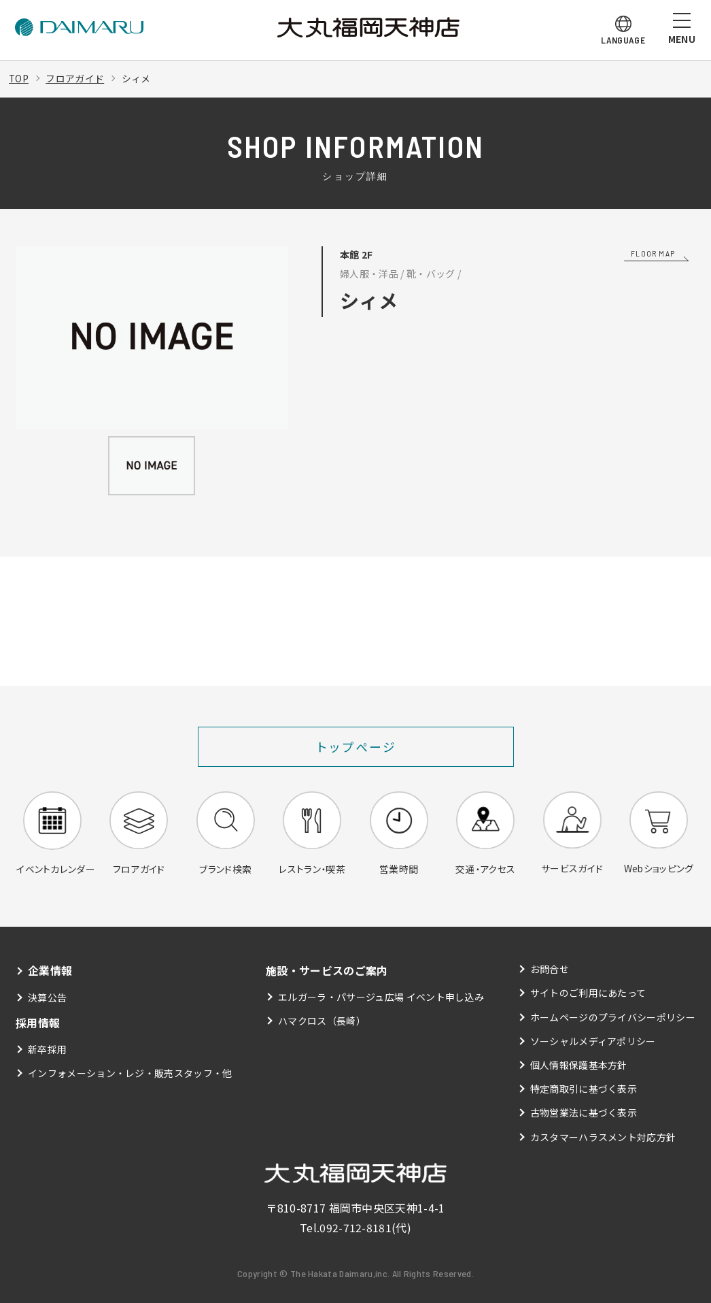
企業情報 (50, 971)
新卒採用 (47, 1049)
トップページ (355, 746)
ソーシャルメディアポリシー (593, 1042)
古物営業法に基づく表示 (584, 1113)
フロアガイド (75, 78)
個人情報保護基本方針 (578, 1065)
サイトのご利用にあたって (588, 993)
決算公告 (47, 997)
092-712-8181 (355, 1228)
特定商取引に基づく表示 (584, 1089)
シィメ (137, 78)
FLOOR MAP (653, 253)
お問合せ (549, 969)
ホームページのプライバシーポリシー (612, 1018)
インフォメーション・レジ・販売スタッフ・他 (130, 1073)
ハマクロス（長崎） (322, 1021)
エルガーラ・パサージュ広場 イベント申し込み (381, 997)
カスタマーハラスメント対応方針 (603, 1137)
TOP (19, 78)
